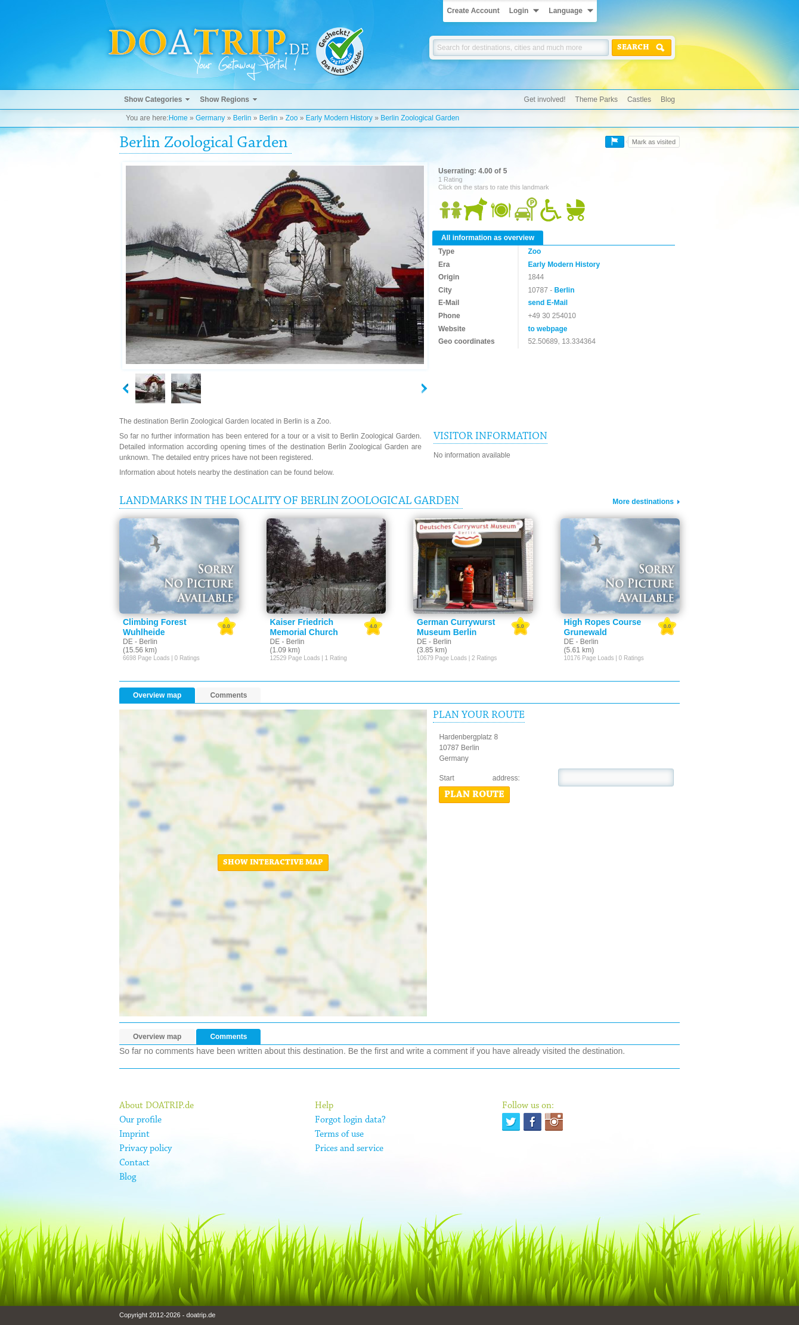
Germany (210, 118)
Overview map (157, 695)
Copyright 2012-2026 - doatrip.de (167, 1314)
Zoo (292, 118)
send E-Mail (548, 302)
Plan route (474, 795)
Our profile (140, 1120)
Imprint (134, 1134)
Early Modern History (339, 118)
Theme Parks (596, 99)
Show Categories (153, 99)
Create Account (473, 11)
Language (566, 11)
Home (178, 118)
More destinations (643, 501)
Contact (134, 1163)
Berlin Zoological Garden (419, 118)
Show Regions (224, 99)
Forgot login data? (350, 1120)
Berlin (242, 118)
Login (519, 11)
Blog (668, 99)
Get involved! (545, 99)
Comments (228, 695)
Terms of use (339, 1134)
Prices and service (349, 1148)
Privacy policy (145, 1148)
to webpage (547, 329)
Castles (639, 99)
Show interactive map (273, 863)
